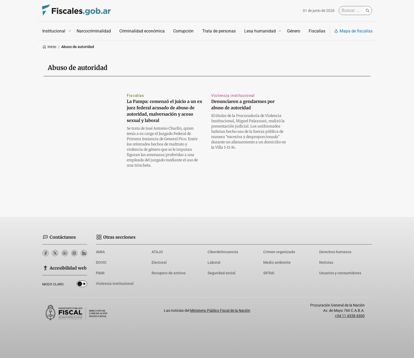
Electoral (159, 262)
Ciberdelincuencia (223, 252)
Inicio (49, 47)
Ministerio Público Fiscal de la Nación (220, 310)
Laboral (214, 262)
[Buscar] (352, 10)
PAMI (100, 273)
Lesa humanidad (260, 31)
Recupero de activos (169, 273)
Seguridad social (222, 273)
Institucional (53, 31)
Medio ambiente (277, 262)
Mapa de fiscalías (353, 31)
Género (293, 31)
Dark (82, 285)
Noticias (326, 262)
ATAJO (157, 252)
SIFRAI (268, 273)
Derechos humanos (335, 252)
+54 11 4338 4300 (350, 316)
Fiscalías (317, 31)
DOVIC (101, 262)
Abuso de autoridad (77, 47)
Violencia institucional (233, 95)
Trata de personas (219, 31)
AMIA (100, 252)
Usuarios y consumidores (340, 273)
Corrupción (183, 31)
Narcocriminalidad (94, 31)
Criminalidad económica (142, 31)
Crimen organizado (279, 252)
